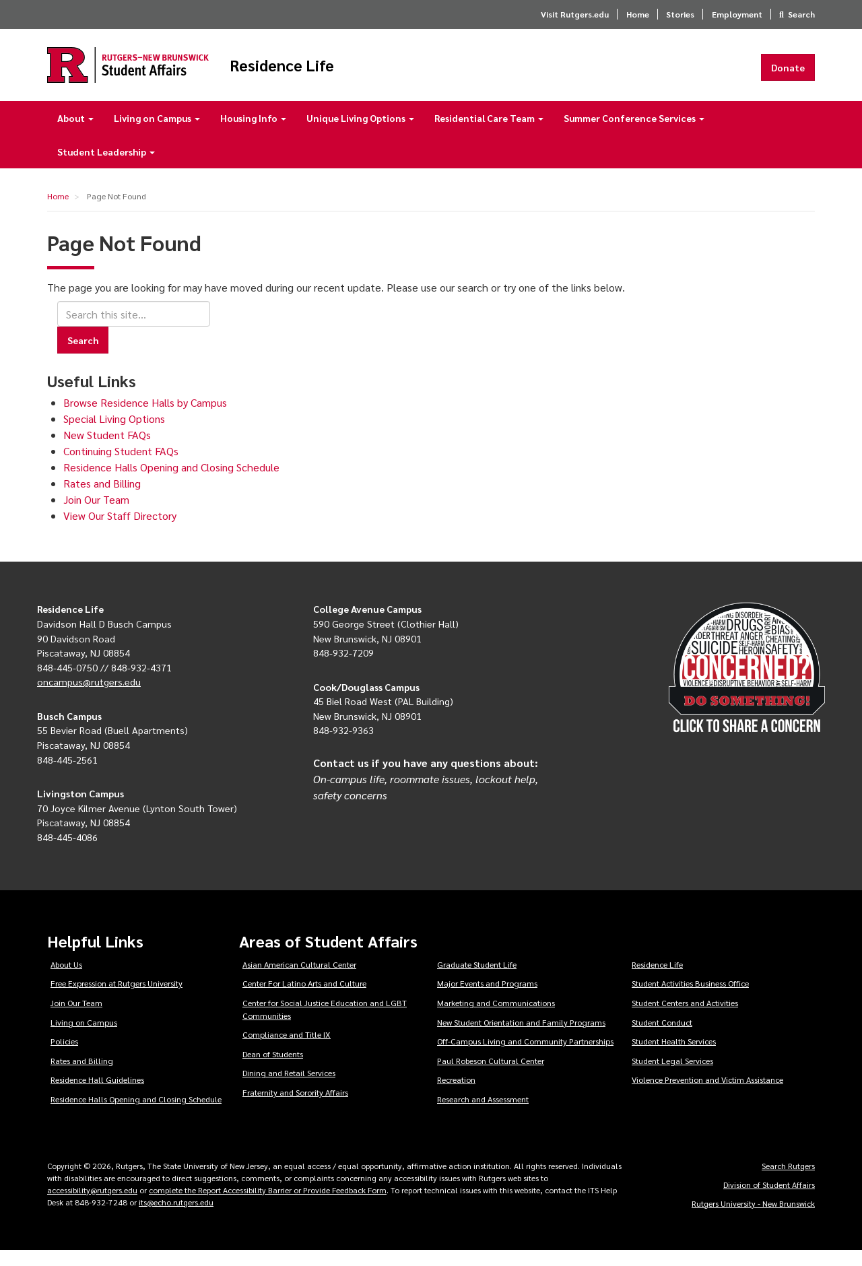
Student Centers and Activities (685, 1018)
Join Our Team (96, 515)
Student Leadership (106, 167)
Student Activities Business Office (690, 998)
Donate (788, 75)
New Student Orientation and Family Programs (521, 1037)
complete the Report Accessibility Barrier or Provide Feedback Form (268, 1205)
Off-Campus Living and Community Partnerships (525, 1056)
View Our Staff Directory (119, 531)
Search (801, 14)
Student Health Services (674, 1056)
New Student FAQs (107, 450)
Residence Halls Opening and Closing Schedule (171, 482)
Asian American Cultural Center (299, 979)
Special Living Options (114, 434)
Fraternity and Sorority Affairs (295, 1107)
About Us (66, 979)
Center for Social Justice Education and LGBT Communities (324, 1024)
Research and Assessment (483, 1114)
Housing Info (253, 133)
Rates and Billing (102, 499)
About (75, 133)
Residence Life (357, 73)
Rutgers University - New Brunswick (753, 1218)
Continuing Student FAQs (120, 466)
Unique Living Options (360, 133)
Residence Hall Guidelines (97, 1095)
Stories (680, 14)
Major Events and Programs (487, 998)
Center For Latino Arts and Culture (304, 998)
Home (637, 14)
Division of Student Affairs (769, 1200)
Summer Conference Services (634, 133)
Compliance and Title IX (286, 1049)
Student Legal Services (672, 1076)
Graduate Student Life (477, 979)
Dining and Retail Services (288, 1089)
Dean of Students (272, 1069)
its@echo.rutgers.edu (176, 1217)
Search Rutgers (788, 1181)
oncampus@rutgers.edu (89, 697)
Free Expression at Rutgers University (117, 998)
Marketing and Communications (496, 1018)
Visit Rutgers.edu (575, 14)
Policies (64, 1056)
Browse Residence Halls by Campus (145, 418)
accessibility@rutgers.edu (92, 1205)
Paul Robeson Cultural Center (490, 1076)
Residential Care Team (488, 133)
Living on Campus (157, 133)
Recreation (456, 1095)
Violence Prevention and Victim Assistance (707, 1095)
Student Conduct (662, 1037)
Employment (737, 14)
